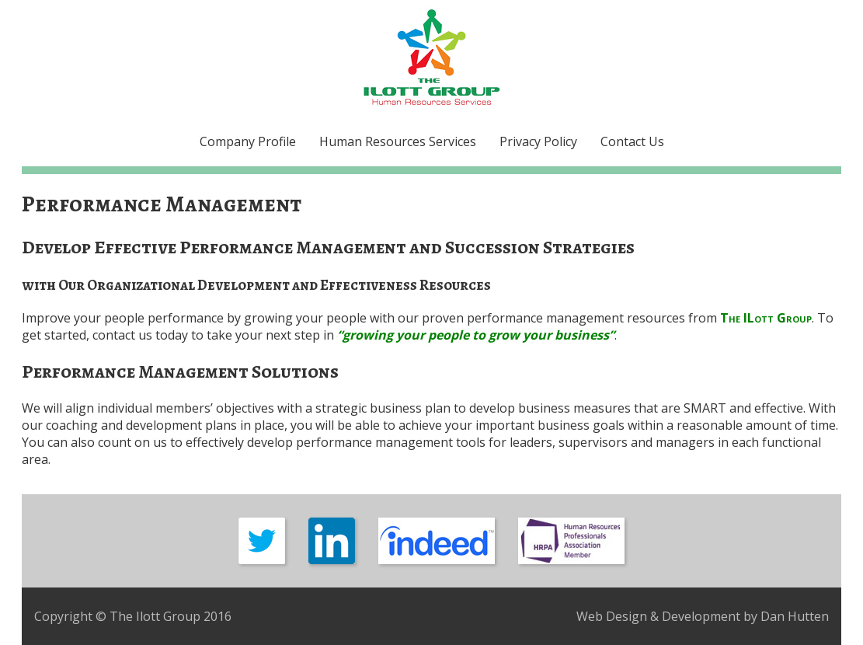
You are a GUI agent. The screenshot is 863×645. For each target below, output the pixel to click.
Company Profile (248, 141)
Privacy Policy (538, 141)
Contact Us (632, 141)
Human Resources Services (397, 141)
